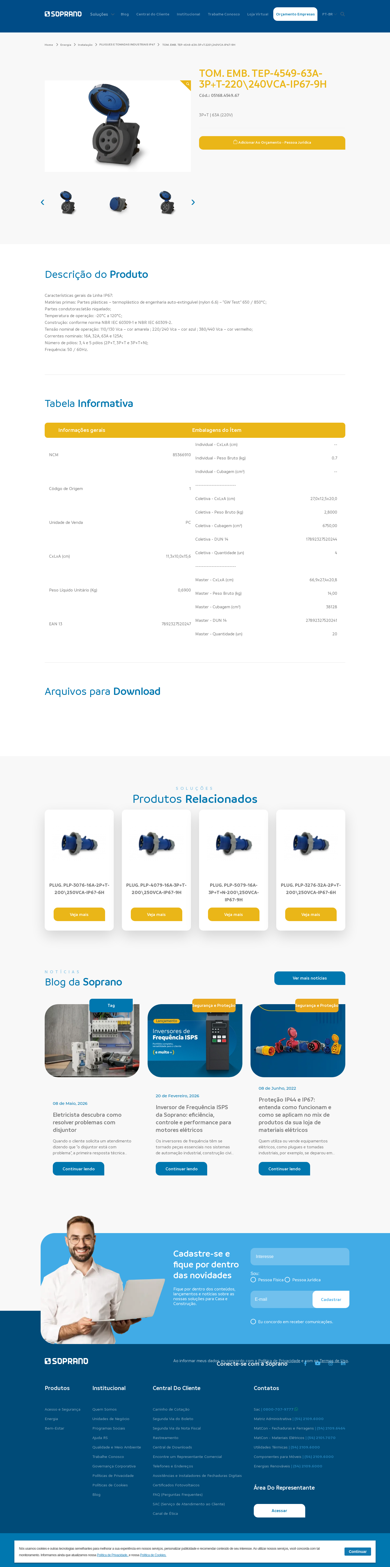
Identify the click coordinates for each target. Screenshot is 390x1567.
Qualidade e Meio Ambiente (116, 1446)
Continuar (358, 1551)
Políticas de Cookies (110, 1484)
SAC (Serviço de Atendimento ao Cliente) (189, 1503)
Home (51, 45)
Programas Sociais (108, 1427)
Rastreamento (165, 1437)
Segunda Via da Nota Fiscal (177, 1427)
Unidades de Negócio (110, 1418)
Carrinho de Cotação (171, 1409)
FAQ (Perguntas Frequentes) (178, 1494)
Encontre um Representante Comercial (187, 1456)
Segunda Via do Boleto (173, 1418)
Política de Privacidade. (113, 1555)
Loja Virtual (257, 14)
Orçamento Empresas (295, 14)
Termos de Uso (334, 1360)
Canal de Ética (165, 1513)
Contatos (266, 1387)
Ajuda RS (100, 1437)
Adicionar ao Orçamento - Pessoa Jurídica (272, 142)
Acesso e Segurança (62, 1409)
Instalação (87, 45)
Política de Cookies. (153, 1555)
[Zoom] (185, 85)
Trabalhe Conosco (224, 14)
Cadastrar (331, 1299)
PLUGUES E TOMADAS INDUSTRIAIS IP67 (127, 44)
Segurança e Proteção (214, 1005)
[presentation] (42, 201)
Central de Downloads (172, 1446)
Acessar (279, 1510)
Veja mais (79, 914)
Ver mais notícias (310, 978)
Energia (68, 45)
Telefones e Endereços (173, 1465)
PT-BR (329, 14)
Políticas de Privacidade (113, 1475)
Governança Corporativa (114, 1465)
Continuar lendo (79, 1168)
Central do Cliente (152, 14)
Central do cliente (176, 1387)
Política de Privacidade (279, 1360)
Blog (125, 14)
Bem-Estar (54, 1427)
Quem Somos (104, 1409)
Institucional (188, 14)
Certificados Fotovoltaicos (176, 1484)
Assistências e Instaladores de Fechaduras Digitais (197, 1475)
